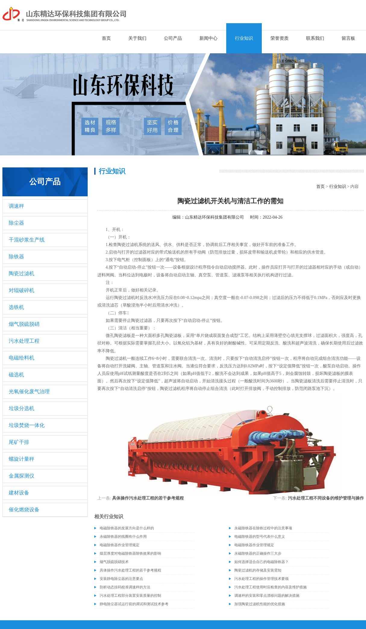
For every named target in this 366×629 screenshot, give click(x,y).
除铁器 (16, 257)
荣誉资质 (280, 38)
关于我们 (137, 38)
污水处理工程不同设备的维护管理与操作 (326, 498)
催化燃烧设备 (24, 509)
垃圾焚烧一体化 (27, 425)
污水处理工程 (24, 341)
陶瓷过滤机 (21, 273)
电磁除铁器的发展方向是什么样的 (127, 528)
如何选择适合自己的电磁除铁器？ (261, 562)
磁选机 (16, 375)
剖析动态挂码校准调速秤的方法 (125, 587)
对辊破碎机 (21, 290)
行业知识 (244, 38)
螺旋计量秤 (21, 459)
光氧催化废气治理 (29, 391)
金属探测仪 (21, 476)
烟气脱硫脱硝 (24, 324)
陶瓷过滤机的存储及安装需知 (257, 570)
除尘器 (16, 223)
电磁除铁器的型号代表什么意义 (259, 536)
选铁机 (16, 307)
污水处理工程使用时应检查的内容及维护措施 (270, 587)
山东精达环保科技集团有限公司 (214, 217)
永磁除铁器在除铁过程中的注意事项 (263, 528)
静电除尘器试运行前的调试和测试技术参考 (134, 604)
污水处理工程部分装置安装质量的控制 (130, 595)
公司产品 (173, 38)
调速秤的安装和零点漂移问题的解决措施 (266, 595)
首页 (106, 38)
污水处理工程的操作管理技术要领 (261, 579)
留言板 (348, 38)
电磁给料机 (21, 358)
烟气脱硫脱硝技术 (114, 562)
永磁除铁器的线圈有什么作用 (123, 536)
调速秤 (16, 206)
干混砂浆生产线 (27, 240)
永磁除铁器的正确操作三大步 (257, 553)
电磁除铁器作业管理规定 (119, 545)
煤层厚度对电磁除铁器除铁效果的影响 (130, 553)
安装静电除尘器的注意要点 (121, 579)
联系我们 (315, 38)
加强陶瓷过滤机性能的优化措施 (259, 604)
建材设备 (19, 493)
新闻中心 (208, 38)
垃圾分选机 (21, 408)
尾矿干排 (19, 442)
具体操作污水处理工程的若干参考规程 (148, 498)
